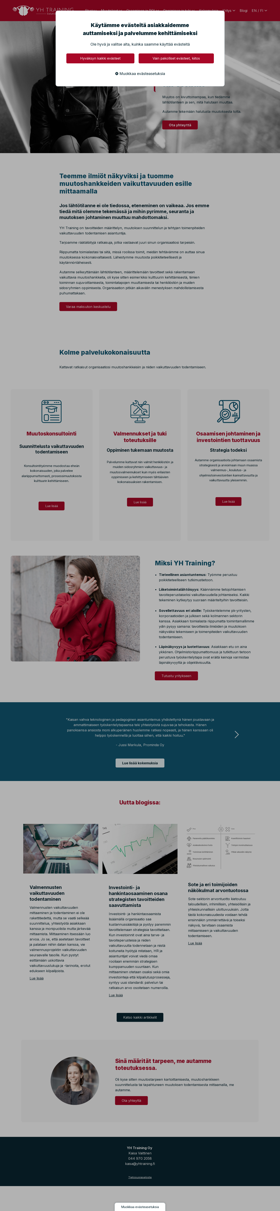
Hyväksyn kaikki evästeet (100, 58)
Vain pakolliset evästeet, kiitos (176, 58)
